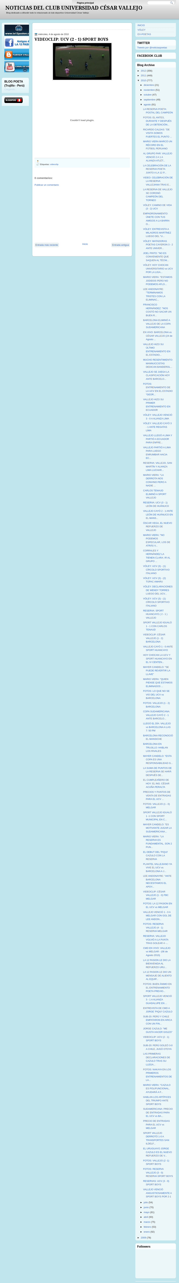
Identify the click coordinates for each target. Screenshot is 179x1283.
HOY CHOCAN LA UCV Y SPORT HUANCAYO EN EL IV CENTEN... (157, 659)
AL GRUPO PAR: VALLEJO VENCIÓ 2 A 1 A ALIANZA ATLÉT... (157, 157)
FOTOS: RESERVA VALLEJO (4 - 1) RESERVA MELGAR (155, 927)
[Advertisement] (66, 214)
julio (146, 1202)
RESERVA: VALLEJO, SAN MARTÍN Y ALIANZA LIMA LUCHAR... (157, 466)
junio (146, 1207)
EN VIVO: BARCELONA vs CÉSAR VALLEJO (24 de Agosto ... (157, 336)
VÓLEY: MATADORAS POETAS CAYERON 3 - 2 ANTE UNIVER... (158, 245)
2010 (143, 80)
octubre (148, 94)
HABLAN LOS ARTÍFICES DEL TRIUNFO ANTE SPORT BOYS (157, 1101)
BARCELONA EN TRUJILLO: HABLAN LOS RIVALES (155, 747)
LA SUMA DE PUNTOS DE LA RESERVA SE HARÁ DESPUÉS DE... (157, 772)
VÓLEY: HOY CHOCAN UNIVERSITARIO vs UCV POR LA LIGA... (158, 269)
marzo (147, 1222)
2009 (143, 1237)
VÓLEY (141, 29)
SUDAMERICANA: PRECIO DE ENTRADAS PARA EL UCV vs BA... (158, 1112)
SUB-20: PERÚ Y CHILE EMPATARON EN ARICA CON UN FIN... (157, 1020)
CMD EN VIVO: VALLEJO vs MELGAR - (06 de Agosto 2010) (156, 952)
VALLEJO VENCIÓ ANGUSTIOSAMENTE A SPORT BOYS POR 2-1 (157, 1193)
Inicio (85, 244)
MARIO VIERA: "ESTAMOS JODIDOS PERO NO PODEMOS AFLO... (157, 281)
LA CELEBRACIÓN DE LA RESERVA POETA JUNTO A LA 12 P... (157, 169)
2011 (143, 75)
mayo (147, 1212)
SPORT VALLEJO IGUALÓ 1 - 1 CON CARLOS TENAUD (157, 626)
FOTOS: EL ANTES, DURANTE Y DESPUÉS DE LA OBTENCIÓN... (157, 121)
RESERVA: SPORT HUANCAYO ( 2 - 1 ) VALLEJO (155, 614)
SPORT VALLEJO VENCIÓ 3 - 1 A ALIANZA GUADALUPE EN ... (157, 1000)
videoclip (54, 164)
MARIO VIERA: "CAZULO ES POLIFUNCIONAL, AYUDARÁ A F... (156, 1088)
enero (147, 1231)
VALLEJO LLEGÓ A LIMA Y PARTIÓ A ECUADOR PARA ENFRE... (157, 439)
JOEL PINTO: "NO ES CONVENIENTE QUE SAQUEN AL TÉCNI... (156, 257)
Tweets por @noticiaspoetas (152, 47)
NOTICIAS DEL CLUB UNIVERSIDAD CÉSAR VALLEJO (73, 8)
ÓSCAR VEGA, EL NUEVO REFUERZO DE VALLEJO (157, 526)
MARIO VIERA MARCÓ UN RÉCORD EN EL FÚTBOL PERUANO (157, 145)
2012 (143, 70)
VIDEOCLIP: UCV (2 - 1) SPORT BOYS (71, 39)
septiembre (149, 99)
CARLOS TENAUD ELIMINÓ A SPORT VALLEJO (154, 494)
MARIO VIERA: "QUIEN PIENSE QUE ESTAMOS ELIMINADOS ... (157, 683)
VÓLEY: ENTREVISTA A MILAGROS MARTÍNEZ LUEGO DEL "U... (157, 233)
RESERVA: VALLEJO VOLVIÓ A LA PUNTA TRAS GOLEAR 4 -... (155, 939)
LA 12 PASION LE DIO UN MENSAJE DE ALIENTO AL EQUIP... (157, 975)
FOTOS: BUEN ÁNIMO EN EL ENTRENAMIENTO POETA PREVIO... (157, 988)
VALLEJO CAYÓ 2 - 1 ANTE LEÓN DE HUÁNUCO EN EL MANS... (158, 514)
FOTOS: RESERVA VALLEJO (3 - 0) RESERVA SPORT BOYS (158, 1172)
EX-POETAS (144, 34)
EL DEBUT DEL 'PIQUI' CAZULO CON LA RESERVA (155, 856)
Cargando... (10, 89)
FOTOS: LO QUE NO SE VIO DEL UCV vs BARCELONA (156, 694)
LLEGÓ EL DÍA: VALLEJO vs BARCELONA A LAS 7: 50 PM (157, 727)
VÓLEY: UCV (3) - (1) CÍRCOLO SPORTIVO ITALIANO (156, 570)
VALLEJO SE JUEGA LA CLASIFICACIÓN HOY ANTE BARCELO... (156, 375)
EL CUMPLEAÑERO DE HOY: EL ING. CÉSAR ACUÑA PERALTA (156, 783)
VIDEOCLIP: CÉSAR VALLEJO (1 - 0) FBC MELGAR (155, 895)
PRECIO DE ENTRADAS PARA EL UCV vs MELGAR (156, 1124)
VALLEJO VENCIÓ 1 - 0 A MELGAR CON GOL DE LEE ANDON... (157, 916)
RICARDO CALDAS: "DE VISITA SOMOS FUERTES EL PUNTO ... (157, 133)
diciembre (149, 85)
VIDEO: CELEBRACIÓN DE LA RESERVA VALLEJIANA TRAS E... (158, 181)
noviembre (149, 90)
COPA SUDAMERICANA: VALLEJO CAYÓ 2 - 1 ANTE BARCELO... (156, 715)
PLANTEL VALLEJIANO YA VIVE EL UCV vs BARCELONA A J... (157, 868)
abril (146, 1217)
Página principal (85, 3)
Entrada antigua (120, 245)
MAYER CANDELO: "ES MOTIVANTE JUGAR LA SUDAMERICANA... (157, 828)
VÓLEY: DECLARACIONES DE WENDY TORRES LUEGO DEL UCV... (157, 590)
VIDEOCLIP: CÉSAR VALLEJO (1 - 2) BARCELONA (154, 638)
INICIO (141, 25)
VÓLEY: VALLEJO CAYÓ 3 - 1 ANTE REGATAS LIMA (157, 427)
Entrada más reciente (46, 245)
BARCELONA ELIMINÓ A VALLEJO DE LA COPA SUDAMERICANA (156, 324)
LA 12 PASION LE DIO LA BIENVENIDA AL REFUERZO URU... (156, 964)
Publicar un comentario (47, 184)
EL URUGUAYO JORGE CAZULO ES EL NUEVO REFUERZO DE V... (157, 1152)
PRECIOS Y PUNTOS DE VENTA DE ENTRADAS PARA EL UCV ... (157, 795)
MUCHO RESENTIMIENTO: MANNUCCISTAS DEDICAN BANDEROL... (158, 363)
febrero (147, 1226)
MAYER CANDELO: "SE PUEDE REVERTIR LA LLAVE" (156, 671)
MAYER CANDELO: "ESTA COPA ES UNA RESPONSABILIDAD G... (158, 759)
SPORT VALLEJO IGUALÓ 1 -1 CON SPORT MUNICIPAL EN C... (157, 816)
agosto (147, 104)
